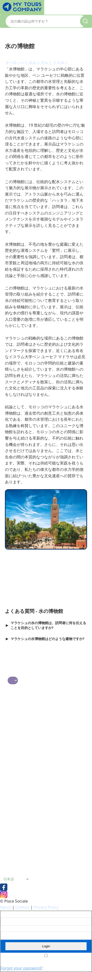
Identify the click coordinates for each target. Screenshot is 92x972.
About (5, 907)
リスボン (60, 62)
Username (8, 914)
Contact (22, 907)
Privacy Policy (46, 907)
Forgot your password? (21, 968)
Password (7, 929)
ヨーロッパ (15, 62)
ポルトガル (38, 62)
